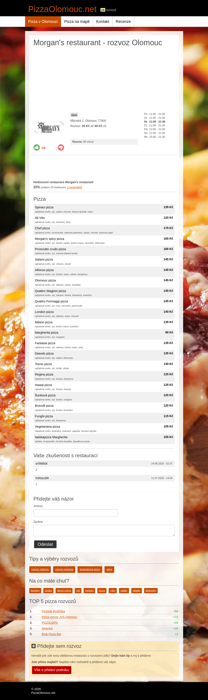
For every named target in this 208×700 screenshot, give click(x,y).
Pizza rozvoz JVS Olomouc (59, 617)
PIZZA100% (50, 622)
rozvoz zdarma (40, 569)
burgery (35, 590)
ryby (112, 590)
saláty (124, 590)
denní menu (64, 590)
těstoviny (151, 590)
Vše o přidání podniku (51, 670)
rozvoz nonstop (64, 569)
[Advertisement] (104, 78)
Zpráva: (38, 521)
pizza (74, 114)
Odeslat (45, 544)
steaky (136, 590)
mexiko (89, 590)
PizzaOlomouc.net (62, 9)
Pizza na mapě (77, 21)
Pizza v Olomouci (43, 21)
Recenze (123, 21)
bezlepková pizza (90, 569)
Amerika (47, 628)
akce (109, 569)
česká (48, 590)
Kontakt (102, 21)
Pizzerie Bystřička (53, 611)
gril (78, 590)
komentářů (74, 187)
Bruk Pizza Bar (51, 634)
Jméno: (38, 506)
